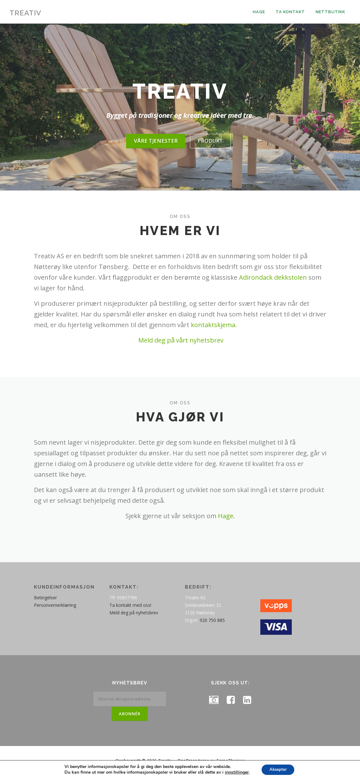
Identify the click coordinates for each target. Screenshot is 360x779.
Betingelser (45, 602)
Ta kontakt (290, 11)
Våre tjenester (155, 144)
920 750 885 (212, 624)
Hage (259, 11)
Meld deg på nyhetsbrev (133, 617)
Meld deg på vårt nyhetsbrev (181, 344)
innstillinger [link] (234, 772)
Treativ (25, 12)
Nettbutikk (330, 11)
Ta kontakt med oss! (130, 609)
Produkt (211, 144)
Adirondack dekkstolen (273, 281)
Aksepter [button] (278, 769)
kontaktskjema (213, 329)
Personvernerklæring (55, 609)
